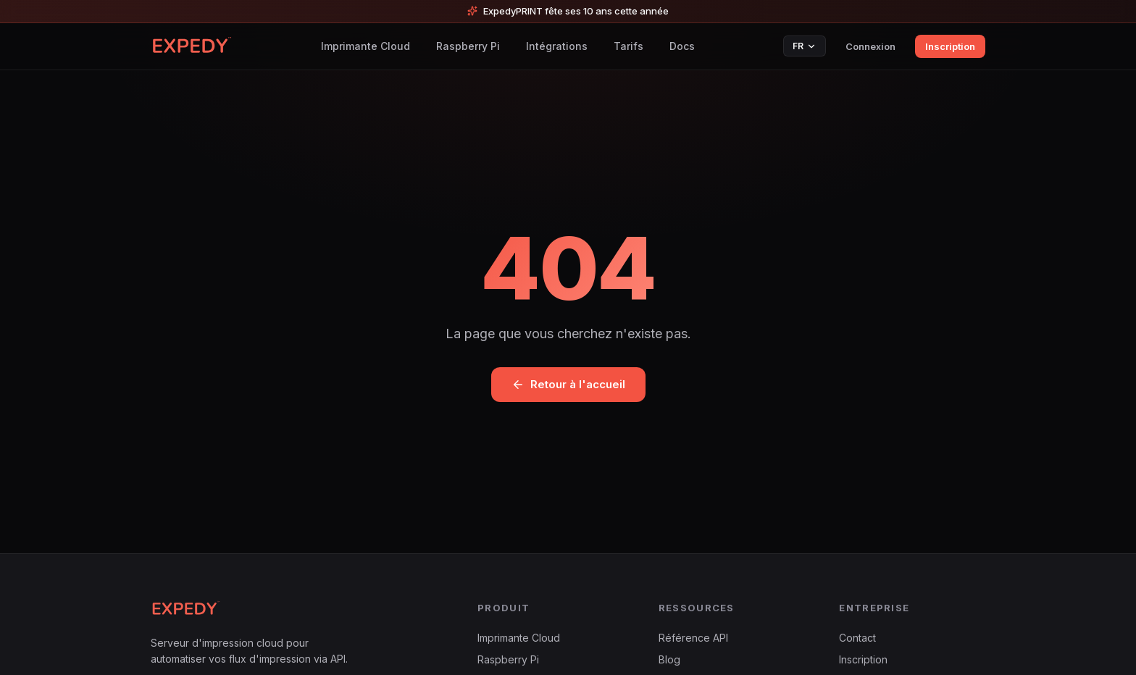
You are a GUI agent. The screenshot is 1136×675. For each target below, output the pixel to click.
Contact (857, 638)
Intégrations (557, 46)
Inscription (950, 46)
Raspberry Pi (468, 46)
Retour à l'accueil (568, 384)
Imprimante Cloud (365, 46)
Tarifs (628, 46)
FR (804, 46)
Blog (669, 659)
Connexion (870, 46)
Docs (682, 46)
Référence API (693, 638)
